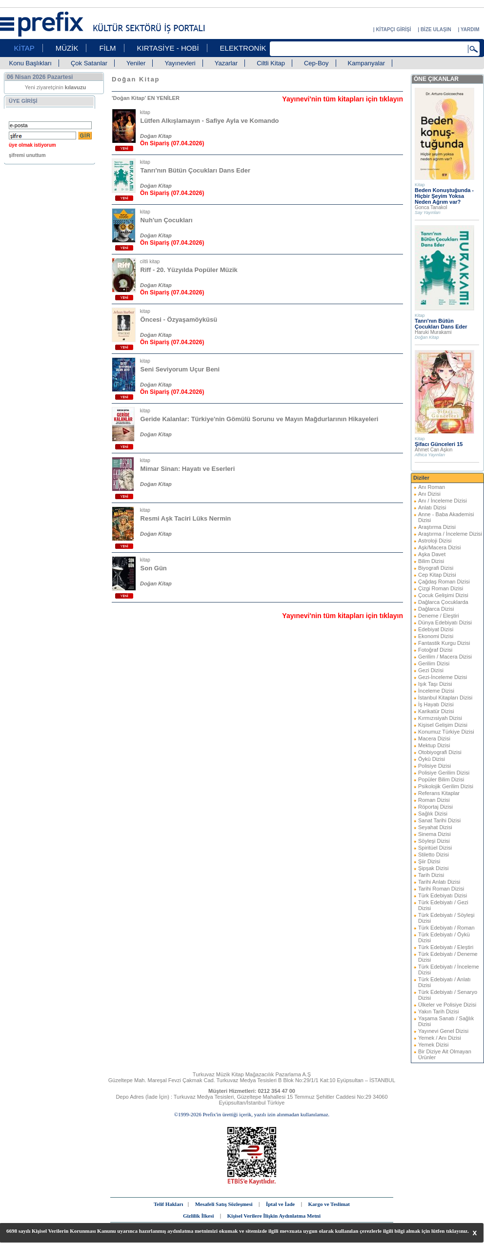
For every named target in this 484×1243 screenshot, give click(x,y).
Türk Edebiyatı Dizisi (442, 895)
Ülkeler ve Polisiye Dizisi (447, 1005)
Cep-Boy (316, 63)
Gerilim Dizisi (433, 663)
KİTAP (24, 48)
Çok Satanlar (89, 63)
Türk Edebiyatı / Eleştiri (445, 947)
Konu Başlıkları (30, 63)
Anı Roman (431, 487)
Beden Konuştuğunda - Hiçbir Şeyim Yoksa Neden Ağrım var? (444, 196)
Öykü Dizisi (431, 759)
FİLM (107, 48)
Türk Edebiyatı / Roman (446, 928)
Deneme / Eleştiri (438, 616)
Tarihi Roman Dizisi (441, 889)
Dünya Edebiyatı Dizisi (445, 622)
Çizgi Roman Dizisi (440, 588)
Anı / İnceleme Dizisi (442, 501)
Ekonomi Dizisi (435, 636)
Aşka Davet (431, 554)
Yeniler (135, 63)
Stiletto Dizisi (433, 854)
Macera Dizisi (434, 738)
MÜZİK (67, 48)
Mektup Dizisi (434, 745)
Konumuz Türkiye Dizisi (446, 732)
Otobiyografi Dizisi (440, 752)
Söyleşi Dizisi (434, 841)
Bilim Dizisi (431, 561)
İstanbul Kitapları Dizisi (445, 697)
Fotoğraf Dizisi (435, 650)
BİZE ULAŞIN (436, 29)
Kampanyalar (366, 63)
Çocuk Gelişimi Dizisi (443, 595)
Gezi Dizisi (431, 670)
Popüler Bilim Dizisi (441, 779)
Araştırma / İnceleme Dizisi (450, 534)
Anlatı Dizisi (432, 507)
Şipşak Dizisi (433, 868)
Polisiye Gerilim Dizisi (443, 773)
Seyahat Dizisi (435, 827)
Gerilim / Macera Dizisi (445, 657)
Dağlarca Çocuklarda (443, 602)
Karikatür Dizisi (436, 711)
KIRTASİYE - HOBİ (168, 48)
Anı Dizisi (429, 494)
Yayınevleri (179, 63)
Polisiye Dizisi (434, 766)
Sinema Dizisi (434, 834)
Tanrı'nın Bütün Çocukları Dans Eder (441, 324)
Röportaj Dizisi (435, 807)
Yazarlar (226, 63)
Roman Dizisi (434, 800)
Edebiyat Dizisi (435, 629)
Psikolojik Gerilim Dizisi (445, 786)
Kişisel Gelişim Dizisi (442, 725)
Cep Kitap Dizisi (437, 575)
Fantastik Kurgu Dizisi (444, 643)
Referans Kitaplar (439, 793)
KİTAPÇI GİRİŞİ (393, 29)
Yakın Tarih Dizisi (438, 1011)
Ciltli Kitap (271, 63)
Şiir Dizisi (429, 861)
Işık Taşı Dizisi (435, 684)
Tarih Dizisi (431, 875)
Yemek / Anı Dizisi (439, 1038)
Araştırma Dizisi (437, 527)
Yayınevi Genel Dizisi (443, 1031)
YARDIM (470, 29)
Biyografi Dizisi (435, 568)
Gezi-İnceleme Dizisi (442, 677)
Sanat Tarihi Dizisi (439, 820)
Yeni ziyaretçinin (55, 87)
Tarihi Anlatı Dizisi (439, 882)
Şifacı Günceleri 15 (439, 444)
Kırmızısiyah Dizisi (440, 718)
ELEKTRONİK (243, 48)
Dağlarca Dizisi (436, 609)
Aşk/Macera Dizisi (439, 547)
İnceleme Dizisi (436, 691)
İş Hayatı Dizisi (436, 704)
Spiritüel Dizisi (435, 848)
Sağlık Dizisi (432, 813)
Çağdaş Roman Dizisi (444, 581)
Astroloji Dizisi (434, 541)
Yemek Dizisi (433, 1045)
